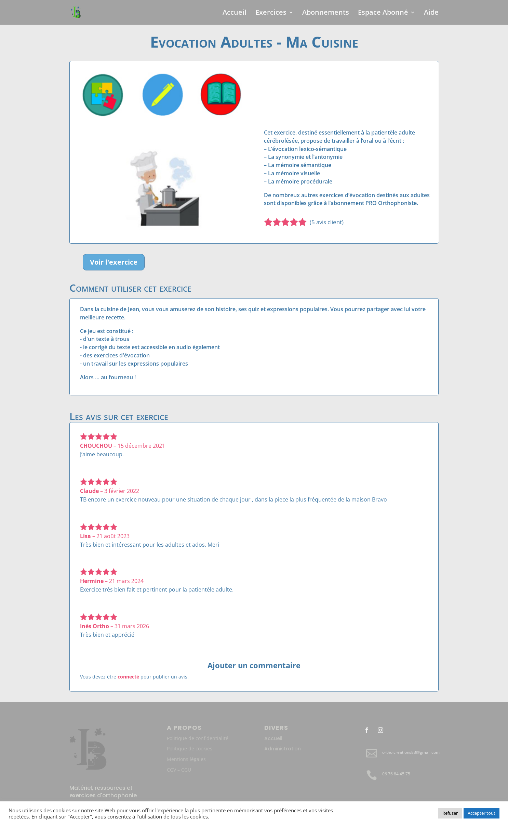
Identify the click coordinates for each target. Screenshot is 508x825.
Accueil (234, 13)
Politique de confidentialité (197, 738)
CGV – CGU (179, 769)
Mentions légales (186, 759)
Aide (431, 13)
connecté (128, 676)
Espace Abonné (383, 13)
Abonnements (325, 13)
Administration (282, 748)
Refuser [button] (450, 813)
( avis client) (327, 222)
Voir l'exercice (113, 262)
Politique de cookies (189, 748)
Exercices (270, 13)
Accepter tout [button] (481, 813)
